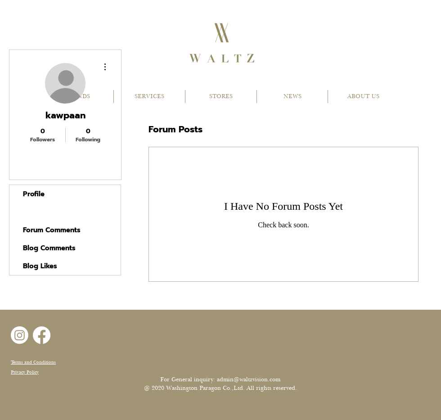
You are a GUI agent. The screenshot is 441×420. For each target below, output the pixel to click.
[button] (149, 96)
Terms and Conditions (33, 362)
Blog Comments (49, 248)
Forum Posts (43, 212)
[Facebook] (41, 335)
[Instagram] (19, 335)
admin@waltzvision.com (248, 379)
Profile (34, 194)
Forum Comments (52, 230)
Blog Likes (40, 266)
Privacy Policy (25, 372)
